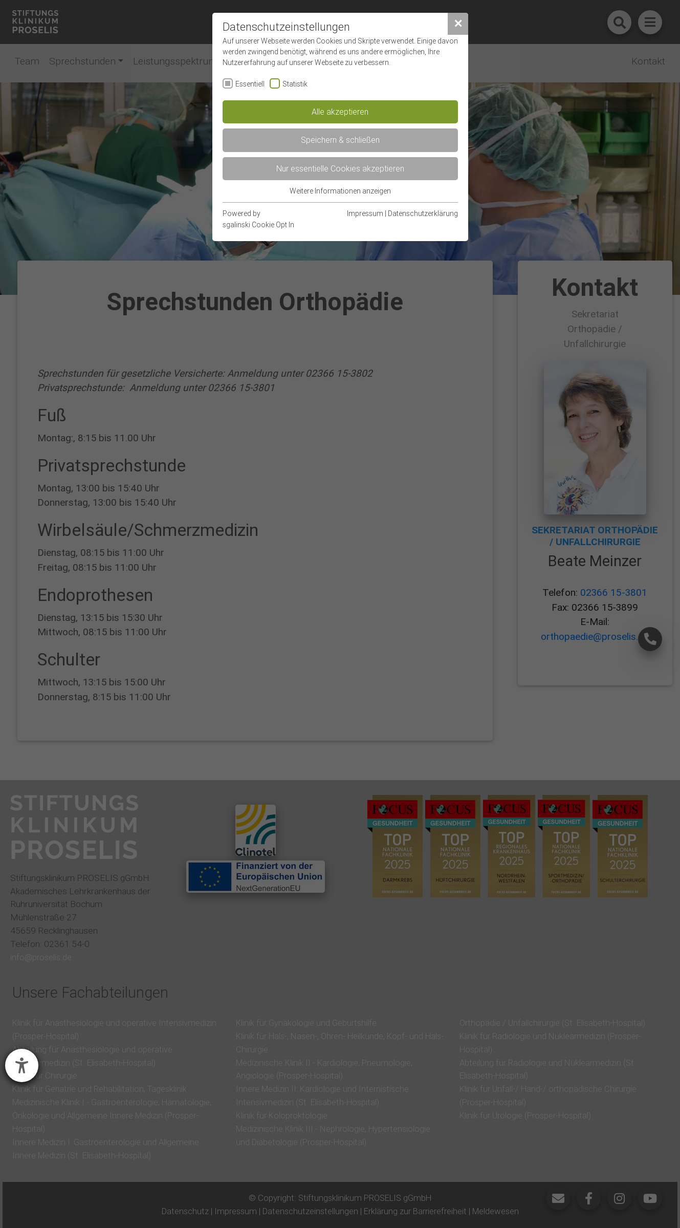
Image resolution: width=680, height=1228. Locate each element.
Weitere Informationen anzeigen (340, 191)
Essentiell (250, 84)
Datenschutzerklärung (423, 213)
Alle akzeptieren (340, 111)
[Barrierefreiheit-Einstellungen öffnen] (21, 1065)
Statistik (295, 84)
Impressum (365, 213)
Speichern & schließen (340, 140)
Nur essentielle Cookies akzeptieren (340, 168)
